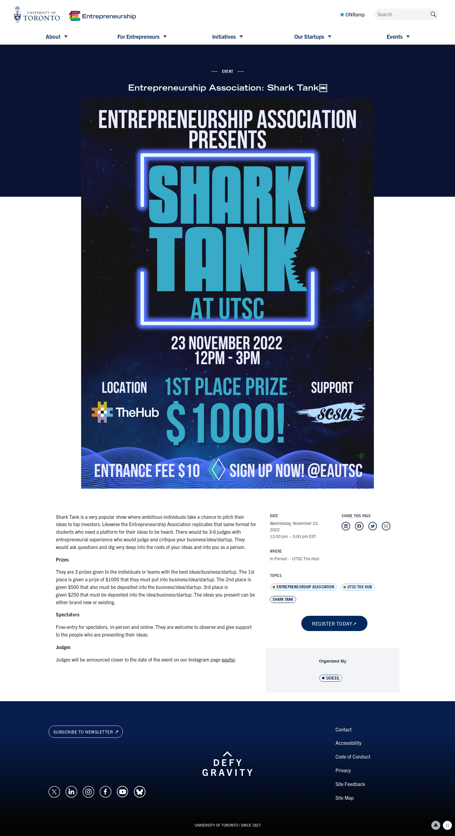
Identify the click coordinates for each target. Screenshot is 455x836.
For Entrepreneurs (138, 36)
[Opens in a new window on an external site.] (54, 791)
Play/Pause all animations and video (447, 825)
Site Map (344, 798)
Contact (343, 729)
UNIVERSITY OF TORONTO (216, 825)
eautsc (228, 659)
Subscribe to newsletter (85, 731)
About (53, 36)
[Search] (406, 14)
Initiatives (224, 36)
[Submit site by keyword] (433, 14)
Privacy (343, 770)
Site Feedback (350, 784)
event (227, 71)
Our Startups (309, 36)
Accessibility (348, 743)
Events (395, 36)
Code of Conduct (352, 756)
